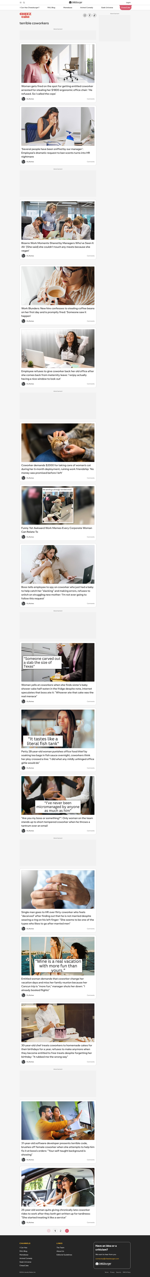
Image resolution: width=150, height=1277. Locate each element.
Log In (128, 2)
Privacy (112, 1272)
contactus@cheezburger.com (107, 1259)
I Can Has (23, 1247)
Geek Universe (25, 1262)
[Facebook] (89, 15)
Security (118, 1272)
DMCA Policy (126, 1272)
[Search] (24, 2)
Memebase (24, 1255)
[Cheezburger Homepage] (112, 1264)
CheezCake (24, 1265)
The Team (60, 1247)
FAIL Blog (23, 1251)
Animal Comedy (26, 1258)
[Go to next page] (67, 1231)
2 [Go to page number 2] (60, 1230)
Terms (106, 1272)
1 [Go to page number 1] (55, 1230)
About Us (60, 1251)
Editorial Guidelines (64, 1255)
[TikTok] (94, 15)
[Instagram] (85, 15)
